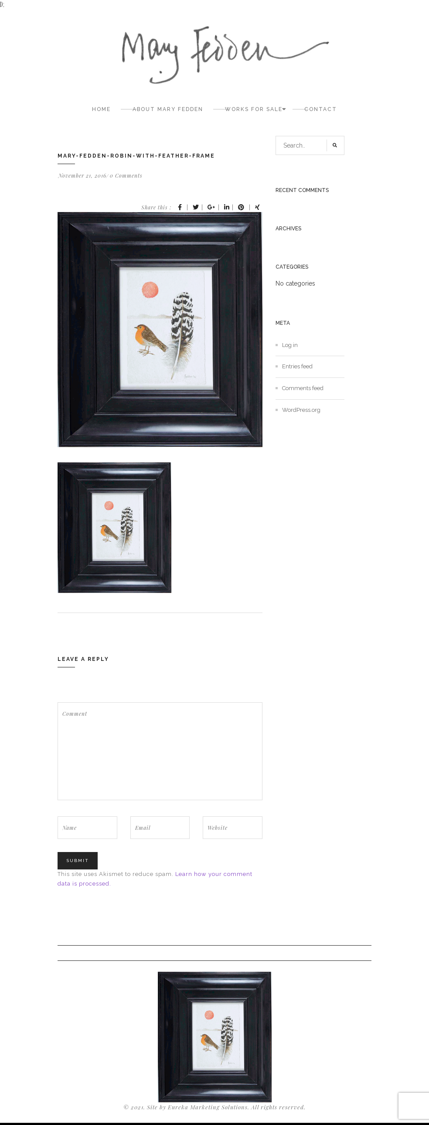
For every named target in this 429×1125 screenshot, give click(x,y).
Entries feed (297, 366)
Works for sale (254, 109)
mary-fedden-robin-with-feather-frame (136, 156)
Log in (290, 345)
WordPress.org (301, 410)
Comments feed (302, 388)
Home (101, 109)
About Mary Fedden (168, 109)
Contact (320, 109)
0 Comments (126, 175)
